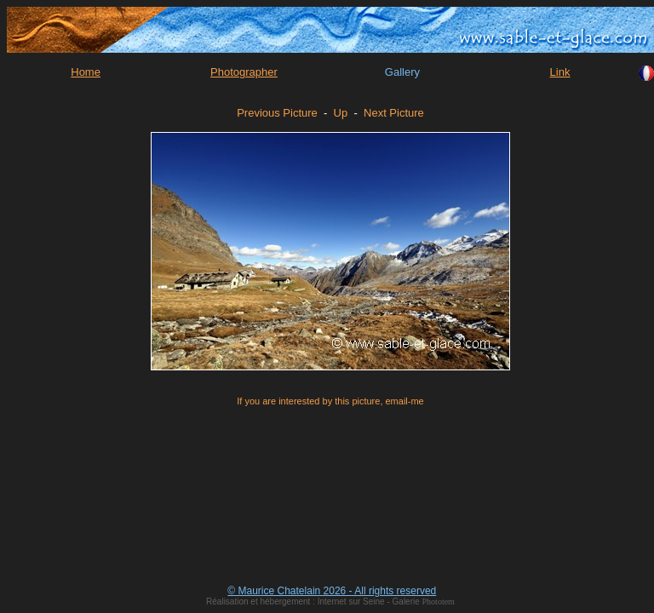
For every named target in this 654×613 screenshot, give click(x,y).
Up (341, 112)
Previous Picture (277, 112)
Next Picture (394, 112)
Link (560, 72)
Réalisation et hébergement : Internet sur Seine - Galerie (314, 601)
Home (85, 72)
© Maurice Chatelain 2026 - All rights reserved (331, 591)
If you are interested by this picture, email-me (330, 401)
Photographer (244, 72)
